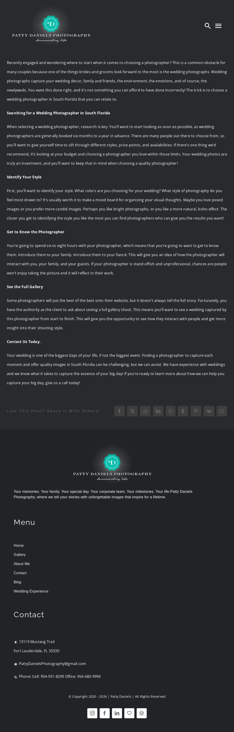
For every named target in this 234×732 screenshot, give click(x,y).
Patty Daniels (121, 696)
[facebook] (105, 713)
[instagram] (92, 713)
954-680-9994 (89, 676)
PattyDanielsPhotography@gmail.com (52, 663)
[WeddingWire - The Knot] (129, 713)
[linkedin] (117, 713)
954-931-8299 (52, 676)
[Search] (208, 25)
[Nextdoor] (142, 713)
